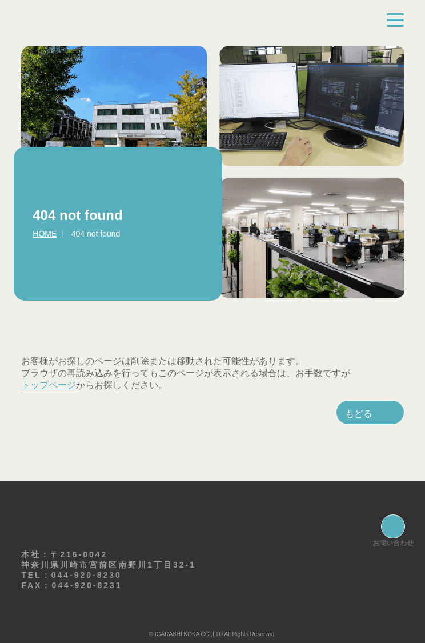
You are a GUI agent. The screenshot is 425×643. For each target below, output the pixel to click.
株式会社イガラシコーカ (136, 22)
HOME (45, 233)
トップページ (48, 385)
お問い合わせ (393, 543)
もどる (358, 413)
